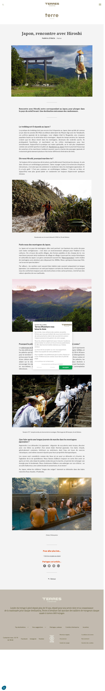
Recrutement (85, 639)
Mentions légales (65, 634)
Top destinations (20, 627)
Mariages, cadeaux (56, 627)
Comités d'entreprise (72, 627)
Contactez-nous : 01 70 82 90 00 (10, 639)
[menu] (100, 5)
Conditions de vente (87, 634)
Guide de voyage (64, 643)
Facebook (24, 639)
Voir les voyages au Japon (52, 556)
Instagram (33, 639)
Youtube (41, 639)
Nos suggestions (37, 627)
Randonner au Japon (56, 147)
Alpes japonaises (68, 258)
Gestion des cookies (87, 643)
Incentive (86, 627)
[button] (4, 688)
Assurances (63, 639)
